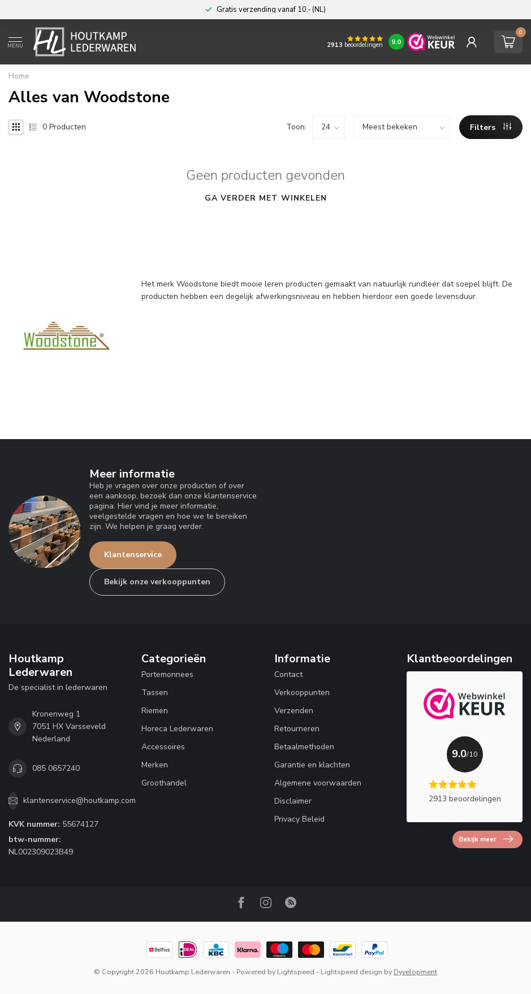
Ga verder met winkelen (266, 198)
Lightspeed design (351, 971)
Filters (490, 127)
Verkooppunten (302, 692)
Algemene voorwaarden (317, 783)
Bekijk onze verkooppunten (157, 581)
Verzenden (293, 710)
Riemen (154, 710)
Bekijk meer (486, 839)
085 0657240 (56, 768)
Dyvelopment (415, 971)
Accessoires (163, 746)
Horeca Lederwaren (177, 728)
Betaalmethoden (304, 746)
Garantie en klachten (312, 764)
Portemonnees (167, 674)
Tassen (154, 692)
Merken (154, 764)
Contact (288, 674)
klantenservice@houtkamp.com (79, 800)
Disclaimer (293, 801)
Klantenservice (133, 554)
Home (18, 76)
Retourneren (297, 728)
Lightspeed (295, 971)
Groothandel (164, 783)
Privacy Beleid (299, 819)
